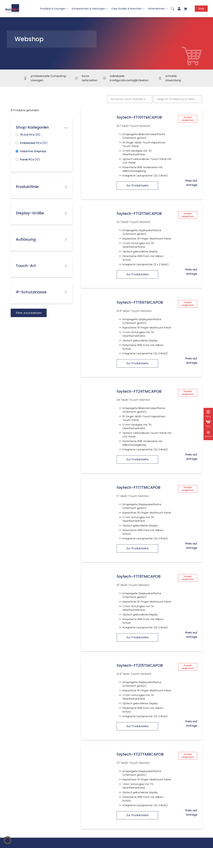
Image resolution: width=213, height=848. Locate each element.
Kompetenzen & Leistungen (90, 8)
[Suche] (172, 8)
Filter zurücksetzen (28, 313)
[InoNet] (12, 8)
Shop (201, 8)
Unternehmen (158, 8)
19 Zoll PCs (30, 135)
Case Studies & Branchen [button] (128, 8)
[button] (7, 840)
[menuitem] (172, 8)
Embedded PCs (33, 143)
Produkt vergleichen (188, 119)
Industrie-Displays (33, 151)
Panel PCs (30, 159)
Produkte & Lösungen (54, 8)
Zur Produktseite (137, 185)
